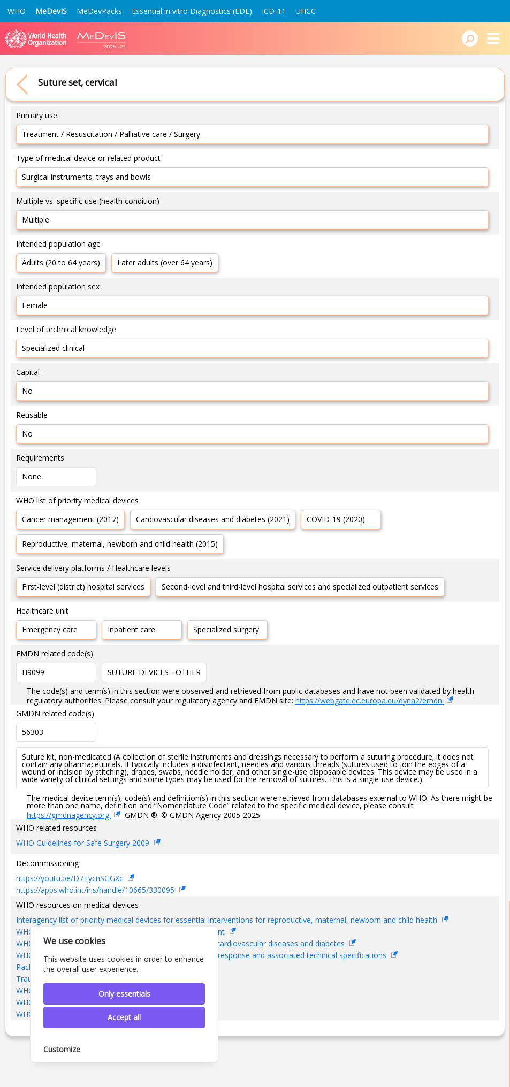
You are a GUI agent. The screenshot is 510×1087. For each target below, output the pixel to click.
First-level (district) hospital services (83, 586)
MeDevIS (51, 11)
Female (35, 305)
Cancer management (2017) (70, 519)
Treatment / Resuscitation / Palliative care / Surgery (111, 134)
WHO (16, 11)
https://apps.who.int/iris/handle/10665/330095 (96, 890)
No (27, 391)
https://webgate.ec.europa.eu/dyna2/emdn (369, 700)
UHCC (305, 11)
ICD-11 (274, 11)
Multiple (35, 220)
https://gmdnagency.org (69, 815)
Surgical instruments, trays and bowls (86, 177)
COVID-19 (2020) (336, 519)
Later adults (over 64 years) (164, 262)
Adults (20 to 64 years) (61, 262)
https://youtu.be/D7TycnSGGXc (70, 878)
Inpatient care (131, 629)
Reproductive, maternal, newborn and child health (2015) (120, 544)
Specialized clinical (53, 348)
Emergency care (50, 629)
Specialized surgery (226, 629)
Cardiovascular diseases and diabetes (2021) (213, 519)
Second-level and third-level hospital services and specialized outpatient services (300, 586)
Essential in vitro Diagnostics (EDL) (192, 11)
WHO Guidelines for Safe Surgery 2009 (83, 843)
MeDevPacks (99, 11)
